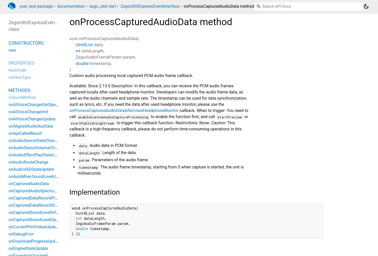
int (78, 50)
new (12, 50)
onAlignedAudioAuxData (30, 126)
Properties (21, 63)
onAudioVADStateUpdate (31, 169)
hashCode (17, 70)
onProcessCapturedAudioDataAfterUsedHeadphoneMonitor (123, 110)
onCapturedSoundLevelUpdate (36, 219)
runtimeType (19, 77)
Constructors (26, 43)
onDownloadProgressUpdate (34, 241)
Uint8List (84, 44)
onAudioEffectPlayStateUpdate (36, 155)
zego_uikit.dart (102, 6)
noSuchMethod (21, 97)
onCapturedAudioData (28, 183)
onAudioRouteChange (28, 162)
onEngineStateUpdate (28, 248)
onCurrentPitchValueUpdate (33, 226)
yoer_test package (36, 6)
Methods (19, 90)
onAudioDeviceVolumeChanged (37, 147)
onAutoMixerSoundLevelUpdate (37, 176)
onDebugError (21, 234)
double (82, 63)
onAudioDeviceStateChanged (35, 140)
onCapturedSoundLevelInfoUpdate (39, 212)
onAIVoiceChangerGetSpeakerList (39, 104)
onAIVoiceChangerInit (28, 111)
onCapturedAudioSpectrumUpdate (39, 190)
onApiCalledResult (25, 133)
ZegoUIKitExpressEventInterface (149, 6)
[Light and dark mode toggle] (366, 6)
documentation (71, 6)
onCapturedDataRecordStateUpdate (41, 205)
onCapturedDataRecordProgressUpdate (44, 198)
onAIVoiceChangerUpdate (32, 119)
